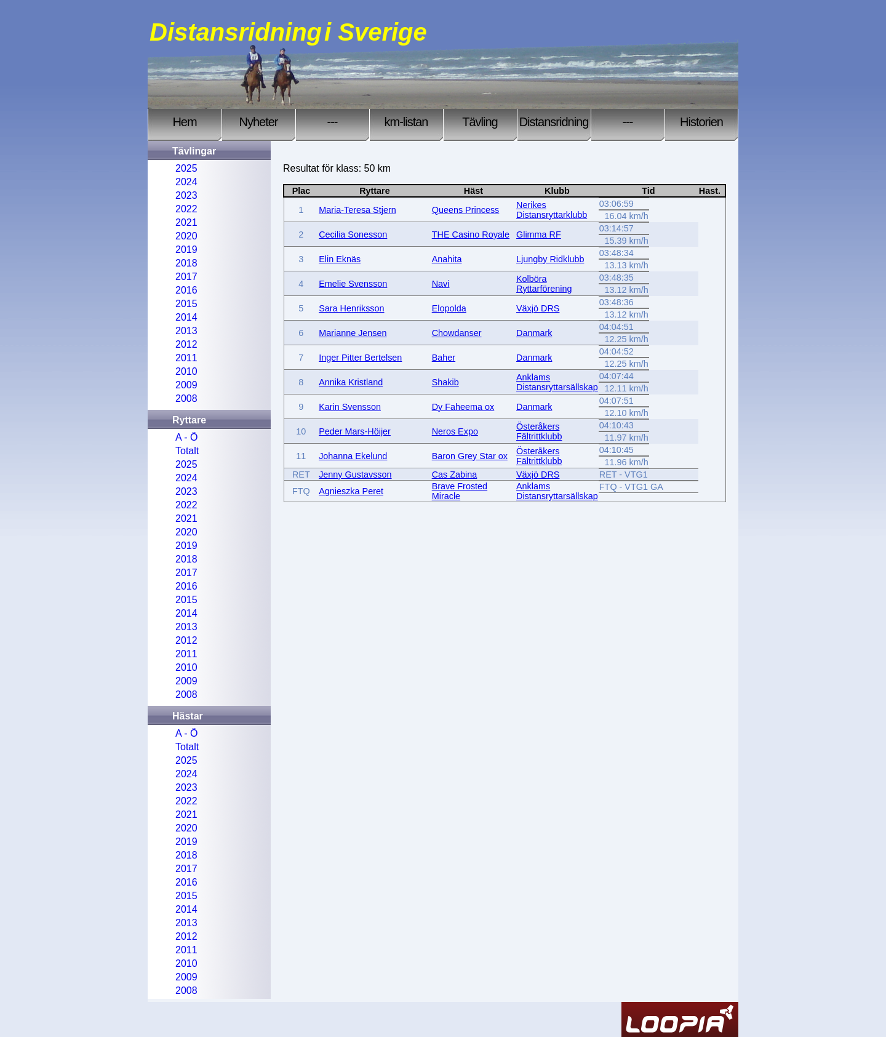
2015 (186, 303)
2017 (186, 276)
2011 (186, 358)
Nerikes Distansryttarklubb (551, 210)
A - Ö (186, 437)
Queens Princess (466, 210)
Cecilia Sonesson (353, 234)
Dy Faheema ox (463, 407)
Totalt (187, 451)
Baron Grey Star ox (470, 456)
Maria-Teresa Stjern (357, 210)
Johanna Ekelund (353, 456)
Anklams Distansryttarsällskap (557, 382)
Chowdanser (457, 333)
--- (332, 122)
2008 (186, 398)
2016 (186, 290)
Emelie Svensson (353, 284)
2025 (186, 168)
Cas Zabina (454, 474)
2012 (186, 344)
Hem (184, 122)
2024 (186, 182)
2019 (186, 249)
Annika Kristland (351, 382)
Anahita (447, 259)
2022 (186, 209)
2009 (186, 385)
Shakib (445, 382)
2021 (186, 222)
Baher (443, 357)
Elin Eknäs (340, 259)
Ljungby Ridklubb (550, 259)
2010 (186, 371)
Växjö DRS (537, 308)
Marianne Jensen (352, 333)
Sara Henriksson (351, 308)
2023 (186, 195)
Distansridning (554, 122)
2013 (186, 331)
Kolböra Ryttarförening (544, 284)
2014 (186, 317)
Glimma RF (538, 234)
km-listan (406, 122)
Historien (701, 122)
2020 (186, 236)
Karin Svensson (350, 407)
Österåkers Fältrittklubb (539, 431)
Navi (441, 284)
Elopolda (449, 308)
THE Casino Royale (470, 234)
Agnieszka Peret (351, 491)
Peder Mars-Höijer (355, 431)
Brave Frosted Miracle (459, 491)
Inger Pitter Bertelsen (360, 357)
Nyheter (258, 122)
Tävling (479, 122)
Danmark (534, 333)
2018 (186, 263)
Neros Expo (455, 431)
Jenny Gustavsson (355, 474)
